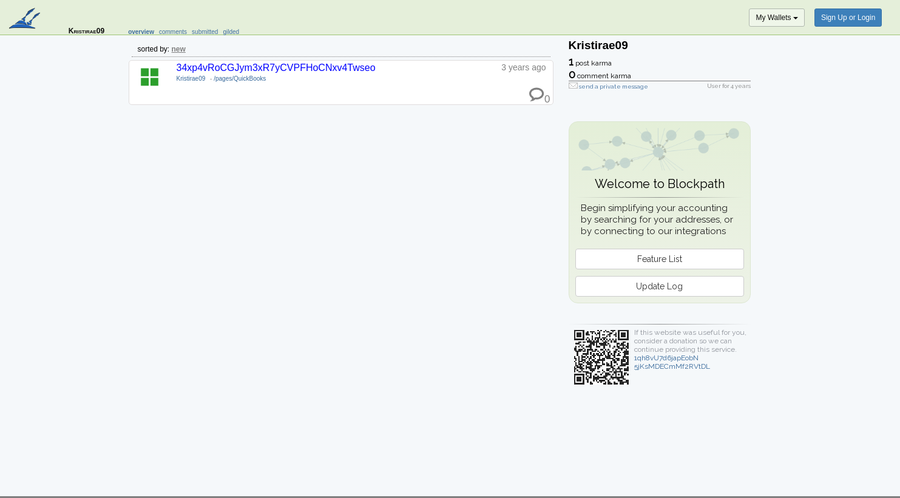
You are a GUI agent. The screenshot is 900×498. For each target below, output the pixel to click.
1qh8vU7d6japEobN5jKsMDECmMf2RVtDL (672, 362)
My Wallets (777, 17)
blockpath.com (25, 19)
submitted (205, 32)
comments (173, 32)
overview (141, 32)
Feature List (659, 259)
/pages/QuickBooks (240, 78)
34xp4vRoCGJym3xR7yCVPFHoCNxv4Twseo (276, 67)
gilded (231, 32)
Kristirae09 (191, 78)
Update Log (659, 286)
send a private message (613, 86)
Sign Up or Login (848, 17)
